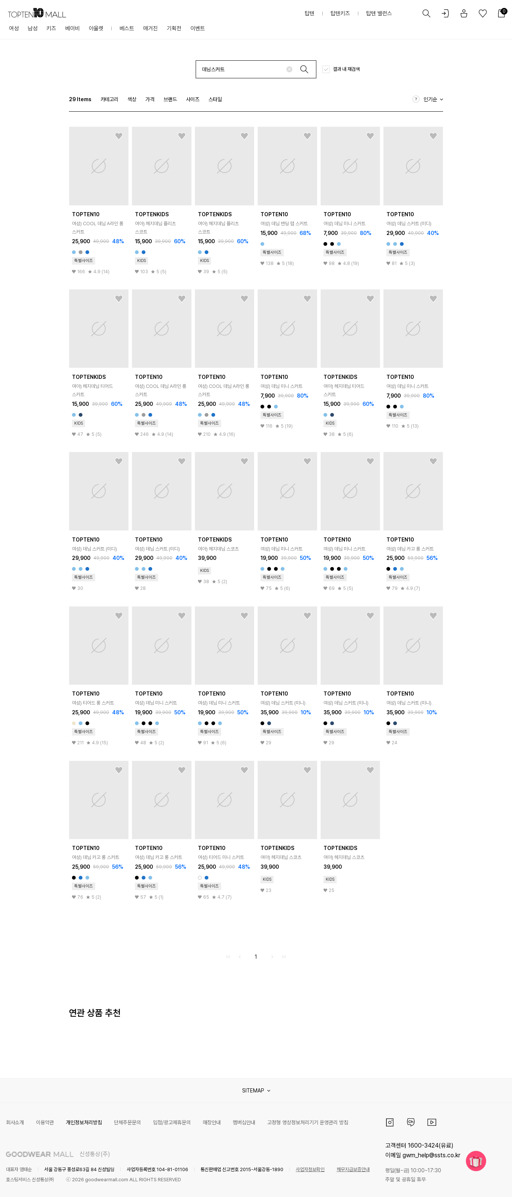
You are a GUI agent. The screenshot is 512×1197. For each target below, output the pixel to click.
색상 (131, 99)
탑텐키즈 (340, 13)
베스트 (127, 28)
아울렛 (96, 28)
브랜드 (170, 99)
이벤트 (197, 28)
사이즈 (192, 99)
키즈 (51, 28)
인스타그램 (389, 1122)
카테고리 (109, 99)
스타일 (215, 99)
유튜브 (431, 1122)
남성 (32, 28)
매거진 (150, 28)
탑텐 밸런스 (379, 13)
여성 (14, 28)
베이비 (72, 28)
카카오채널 (410, 1122)
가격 (149, 99)
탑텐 (309, 13)
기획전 (174, 28)
